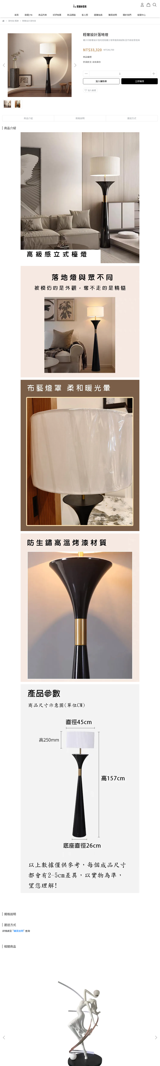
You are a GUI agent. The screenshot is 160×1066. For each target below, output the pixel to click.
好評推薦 (57, 14)
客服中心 (141, 14)
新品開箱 (71, 14)
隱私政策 (50, 1033)
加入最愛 (90, 90)
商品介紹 (28, 118)
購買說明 (112, 14)
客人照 (85, 14)
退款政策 (26, 1033)
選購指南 (98, 14)
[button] (75, 65)
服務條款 (62, 1033)
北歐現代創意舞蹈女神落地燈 (30, 1000)
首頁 (16, 14)
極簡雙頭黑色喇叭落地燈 (80, 1000)
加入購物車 (101, 81)
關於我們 (127, 14)
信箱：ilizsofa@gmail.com (15, 1047)
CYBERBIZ (72, 1058)
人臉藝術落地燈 (129, 1000)
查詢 (4, 1033)
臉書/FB (28, 14)
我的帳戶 (38, 1033)
